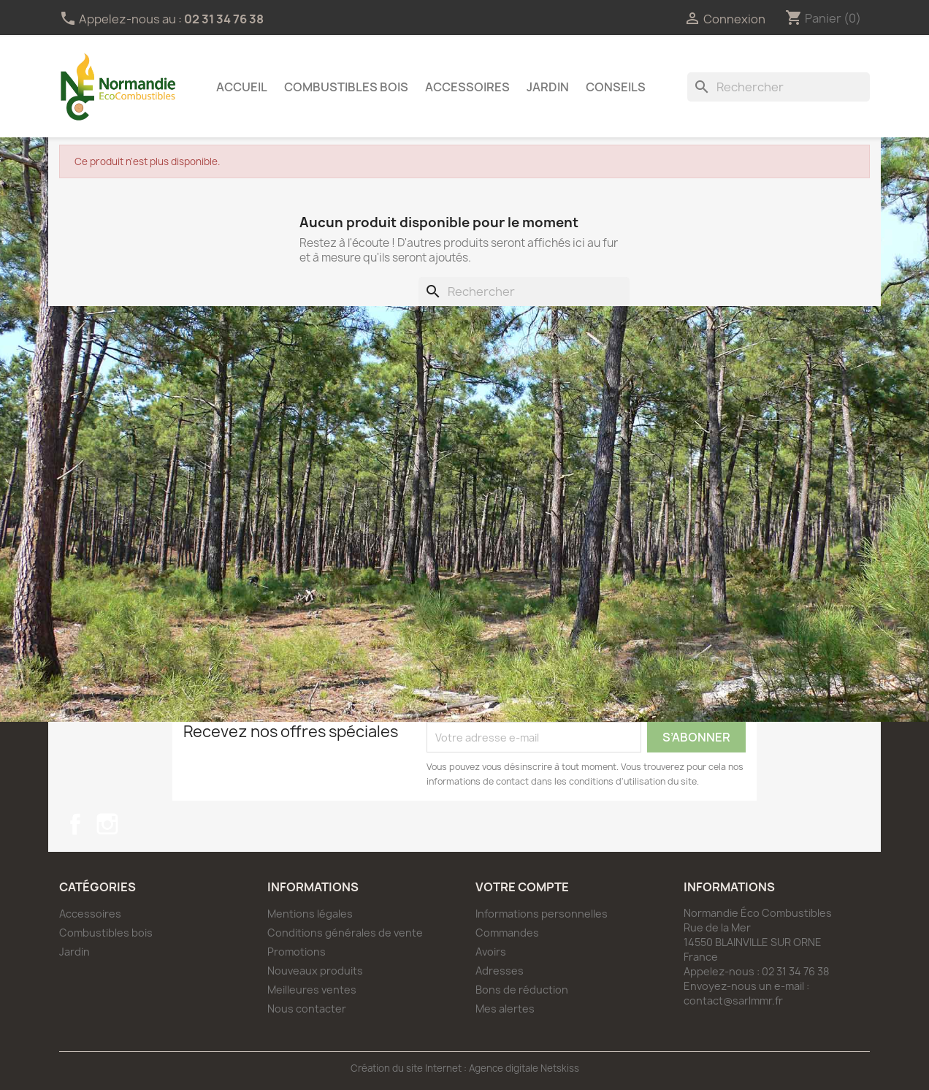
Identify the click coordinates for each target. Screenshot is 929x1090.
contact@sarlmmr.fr (733, 1000)
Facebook (75, 824)
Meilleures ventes (311, 989)
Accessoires (467, 87)
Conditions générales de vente (345, 933)
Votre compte (522, 887)
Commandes (507, 933)
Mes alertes (505, 1008)
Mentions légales (310, 914)
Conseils (616, 87)
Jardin (548, 87)
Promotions (296, 951)
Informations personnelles (541, 914)
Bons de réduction (521, 989)
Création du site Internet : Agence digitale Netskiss (465, 1068)
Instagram (107, 824)
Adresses (499, 970)
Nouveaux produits (315, 970)
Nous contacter (306, 1008)
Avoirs (490, 951)
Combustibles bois (346, 87)
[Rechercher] (778, 87)
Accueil (241, 87)
